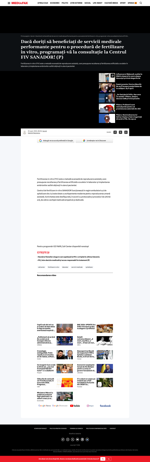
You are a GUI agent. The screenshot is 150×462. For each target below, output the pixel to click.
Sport (123, 3)
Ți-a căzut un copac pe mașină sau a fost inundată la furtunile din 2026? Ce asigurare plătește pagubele (86, 382)
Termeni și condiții (76, 428)
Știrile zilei (43, 3)
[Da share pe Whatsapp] (126, 132)
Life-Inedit (97, 3)
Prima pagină (25, 36)
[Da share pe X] (120, 132)
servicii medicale (76, 267)
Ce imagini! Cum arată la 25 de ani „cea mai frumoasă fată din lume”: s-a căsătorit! (46, 368)
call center (41, 267)
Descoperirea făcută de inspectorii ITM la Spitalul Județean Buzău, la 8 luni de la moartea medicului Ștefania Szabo (85, 354)
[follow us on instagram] (90, 406)
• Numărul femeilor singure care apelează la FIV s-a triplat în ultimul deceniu (68, 257)
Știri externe (76, 3)
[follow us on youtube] (75, 406)
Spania (131, 3)
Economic (55, 3)
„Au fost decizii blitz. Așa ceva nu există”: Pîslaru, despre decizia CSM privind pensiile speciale (128, 97)
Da (103, 459)
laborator (65, 267)
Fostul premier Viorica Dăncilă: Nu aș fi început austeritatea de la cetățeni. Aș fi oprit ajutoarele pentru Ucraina (129, 87)
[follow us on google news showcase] (59, 406)
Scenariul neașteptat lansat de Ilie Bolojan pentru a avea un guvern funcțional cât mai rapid (86, 368)
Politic (65, 3)
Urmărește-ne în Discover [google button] (94, 140)
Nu (109, 459)
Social (88, 3)
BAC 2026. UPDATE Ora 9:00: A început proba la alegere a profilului (86, 327)
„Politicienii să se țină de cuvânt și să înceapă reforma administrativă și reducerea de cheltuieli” (46, 340)
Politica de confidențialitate (96, 428)
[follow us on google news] (44, 406)
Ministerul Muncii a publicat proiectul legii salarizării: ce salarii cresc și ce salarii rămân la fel (45, 395)
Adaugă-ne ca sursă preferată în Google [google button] (56, 140)
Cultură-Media (111, 3)
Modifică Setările (75, 433)
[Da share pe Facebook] (115, 132)
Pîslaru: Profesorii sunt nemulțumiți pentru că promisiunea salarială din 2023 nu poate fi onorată (129, 108)
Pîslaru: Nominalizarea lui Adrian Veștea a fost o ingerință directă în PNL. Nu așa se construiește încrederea (129, 118)
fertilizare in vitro (53, 267)
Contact (113, 428)
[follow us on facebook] (105, 406)
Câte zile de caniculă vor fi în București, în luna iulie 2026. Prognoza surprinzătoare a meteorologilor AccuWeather (45, 382)
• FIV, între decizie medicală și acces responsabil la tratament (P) (63, 260)
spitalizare (89, 267)
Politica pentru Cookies (58, 428)
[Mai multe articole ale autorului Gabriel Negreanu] (24, 132)
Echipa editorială (40, 428)
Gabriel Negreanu (34, 133)
